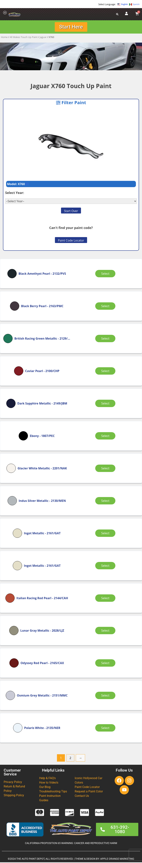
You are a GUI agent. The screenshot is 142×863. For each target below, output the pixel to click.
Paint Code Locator (71, 241)
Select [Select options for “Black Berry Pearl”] (106, 307)
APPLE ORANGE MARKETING (117, 859)
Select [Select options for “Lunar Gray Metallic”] (106, 631)
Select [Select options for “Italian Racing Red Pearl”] (106, 599)
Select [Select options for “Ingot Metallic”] (106, 534)
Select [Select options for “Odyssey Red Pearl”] (106, 664)
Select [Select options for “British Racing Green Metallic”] (106, 339)
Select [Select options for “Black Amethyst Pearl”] (106, 274)
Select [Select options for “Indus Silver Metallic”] (106, 501)
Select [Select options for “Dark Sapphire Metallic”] (106, 404)
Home (4, 37)
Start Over (71, 212)
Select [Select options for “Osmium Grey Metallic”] (106, 696)
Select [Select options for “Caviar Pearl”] (106, 372)
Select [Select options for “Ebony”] (106, 437)
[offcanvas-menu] (5, 13)
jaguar (43, 37)
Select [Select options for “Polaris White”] (106, 729)
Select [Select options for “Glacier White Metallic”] (106, 469)
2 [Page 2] (70, 759)
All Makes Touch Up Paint (24, 37)
